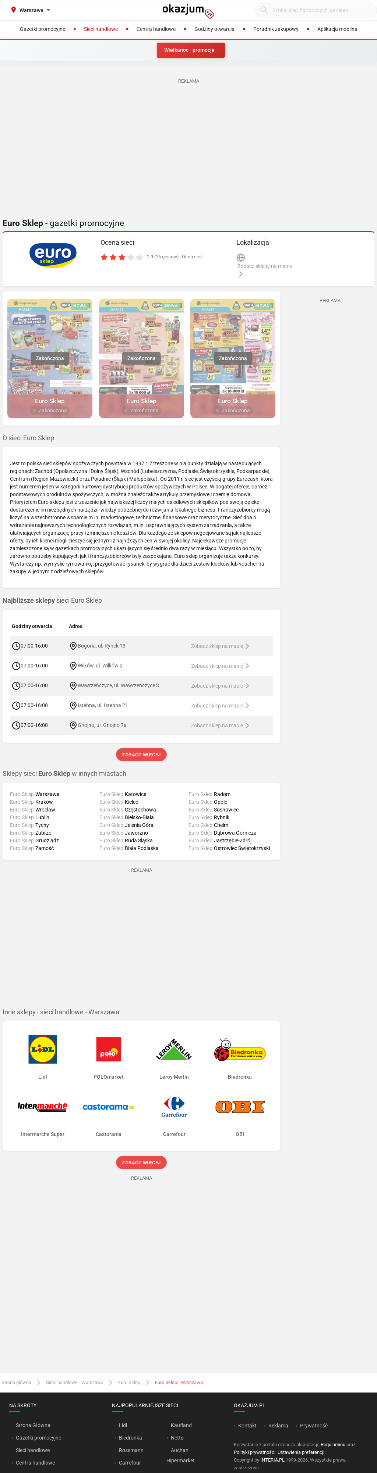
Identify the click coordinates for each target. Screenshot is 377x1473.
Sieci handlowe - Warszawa (74, 1382)
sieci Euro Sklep (52, 600)
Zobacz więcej (141, 754)
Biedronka (130, 1438)
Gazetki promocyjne (38, 1438)
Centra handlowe (35, 1463)
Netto (177, 1438)
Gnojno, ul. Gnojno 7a (102, 725)
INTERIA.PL (272, 1460)
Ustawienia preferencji (301, 1452)
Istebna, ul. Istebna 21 (103, 705)
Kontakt (247, 1426)
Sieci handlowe (33, 1450)
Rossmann (131, 1450)
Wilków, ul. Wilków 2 (100, 666)
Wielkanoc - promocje (189, 50)
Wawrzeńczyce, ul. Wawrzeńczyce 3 (118, 685)
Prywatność (314, 1426)
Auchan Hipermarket (180, 1455)
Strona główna (16, 1382)
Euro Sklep (129, 1382)
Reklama (278, 1426)
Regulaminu (333, 1444)
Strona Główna (33, 1425)
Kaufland (181, 1425)
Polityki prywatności (254, 1452)
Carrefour (130, 1463)
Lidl (123, 1425)
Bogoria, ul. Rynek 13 (102, 646)
